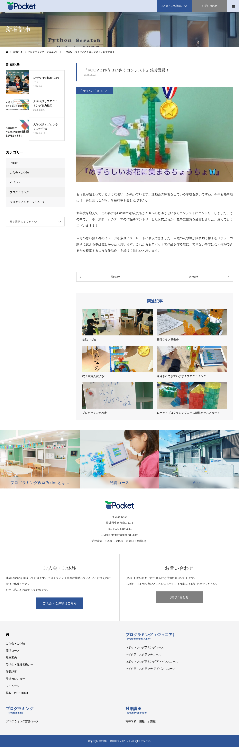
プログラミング (19, 192)
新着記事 (11, 671)
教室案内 (11, 657)
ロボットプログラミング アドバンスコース (151, 661)
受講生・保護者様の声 (19, 664)
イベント (15, 182)
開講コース (13, 650)
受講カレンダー (15, 678)
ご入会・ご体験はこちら (59, 603)
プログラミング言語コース (22, 721)
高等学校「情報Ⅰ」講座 (140, 721)
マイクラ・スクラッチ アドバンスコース (150, 668)
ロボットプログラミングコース (144, 647)
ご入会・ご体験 (19, 172)
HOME (7, 634)
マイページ (13, 685)
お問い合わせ (179, 597)
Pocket (14, 162)
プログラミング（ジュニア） (94, 90)
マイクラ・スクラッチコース (143, 654)
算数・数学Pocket (17, 692)
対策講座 (136, 710)
